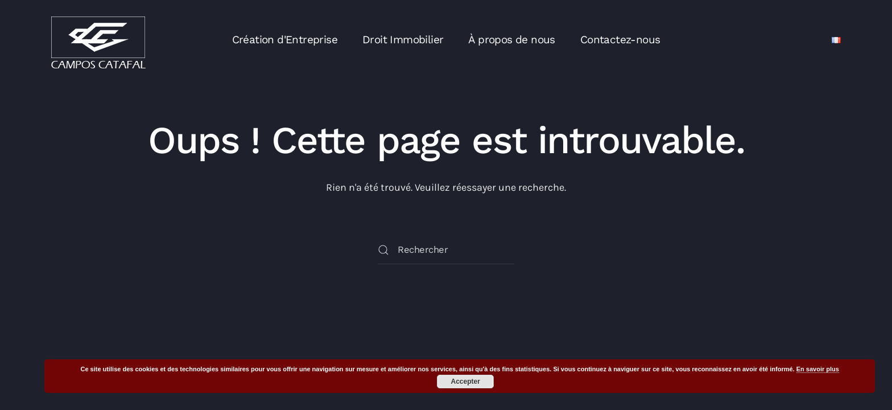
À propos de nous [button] (511, 39)
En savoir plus (817, 369)
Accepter (465, 382)
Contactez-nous (620, 39)
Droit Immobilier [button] (402, 39)
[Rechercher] (446, 250)
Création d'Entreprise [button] (284, 39)
